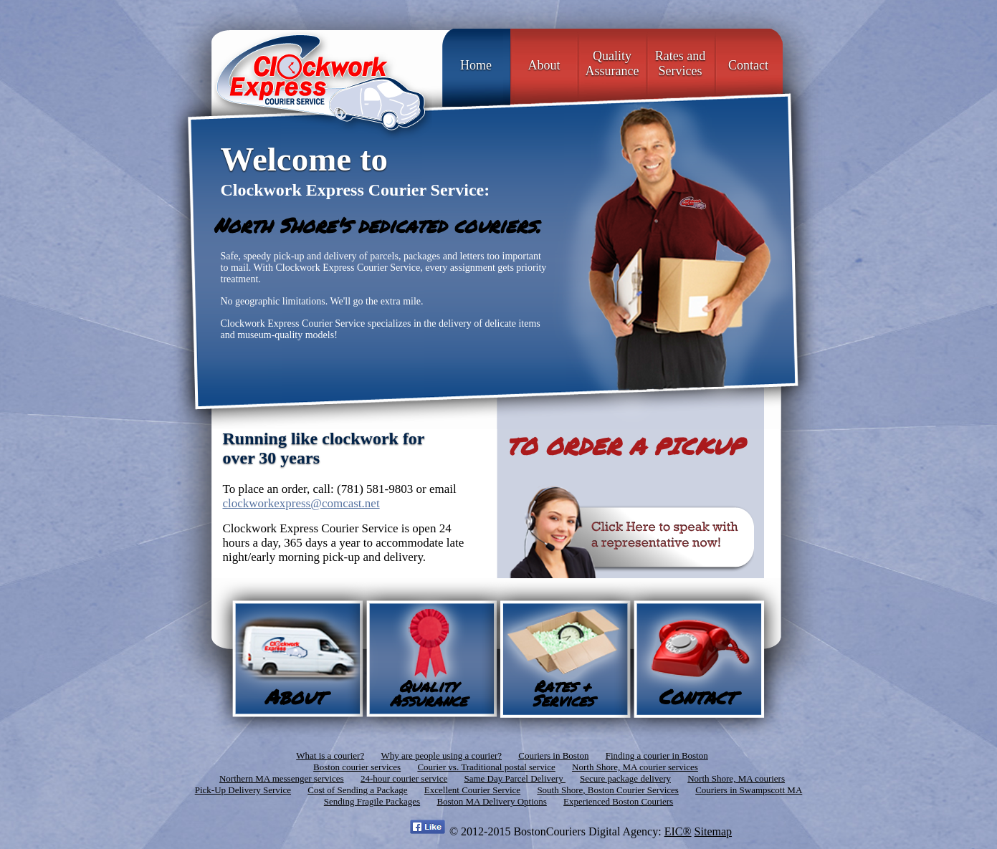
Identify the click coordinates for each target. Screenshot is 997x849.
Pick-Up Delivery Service (243, 790)
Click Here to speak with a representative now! (631, 530)
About (544, 65)
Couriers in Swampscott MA (748, 790)
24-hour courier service (404, 778)
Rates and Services (680, 63)
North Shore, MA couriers (736, 778)
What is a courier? (330, 755)
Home (476, 65)
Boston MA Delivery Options (491, 801)
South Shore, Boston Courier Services (608, 790)
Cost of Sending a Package (357, 790)
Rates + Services (562, 693)
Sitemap (713, 831)
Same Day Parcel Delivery (515, 778)
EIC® (678, 831)
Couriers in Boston (553, 755)
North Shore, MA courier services (635, 767)
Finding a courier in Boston (657, 755)
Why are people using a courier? (441, 755)
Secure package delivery (625, 778)
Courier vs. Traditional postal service (486, 767)
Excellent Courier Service (472, 790)
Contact (748, 65)
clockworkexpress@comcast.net (301, 503)
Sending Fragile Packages (372, 801)
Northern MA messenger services (281, 778)
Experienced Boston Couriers (618, 801)
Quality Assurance (612, 63)
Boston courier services (357, 767)
